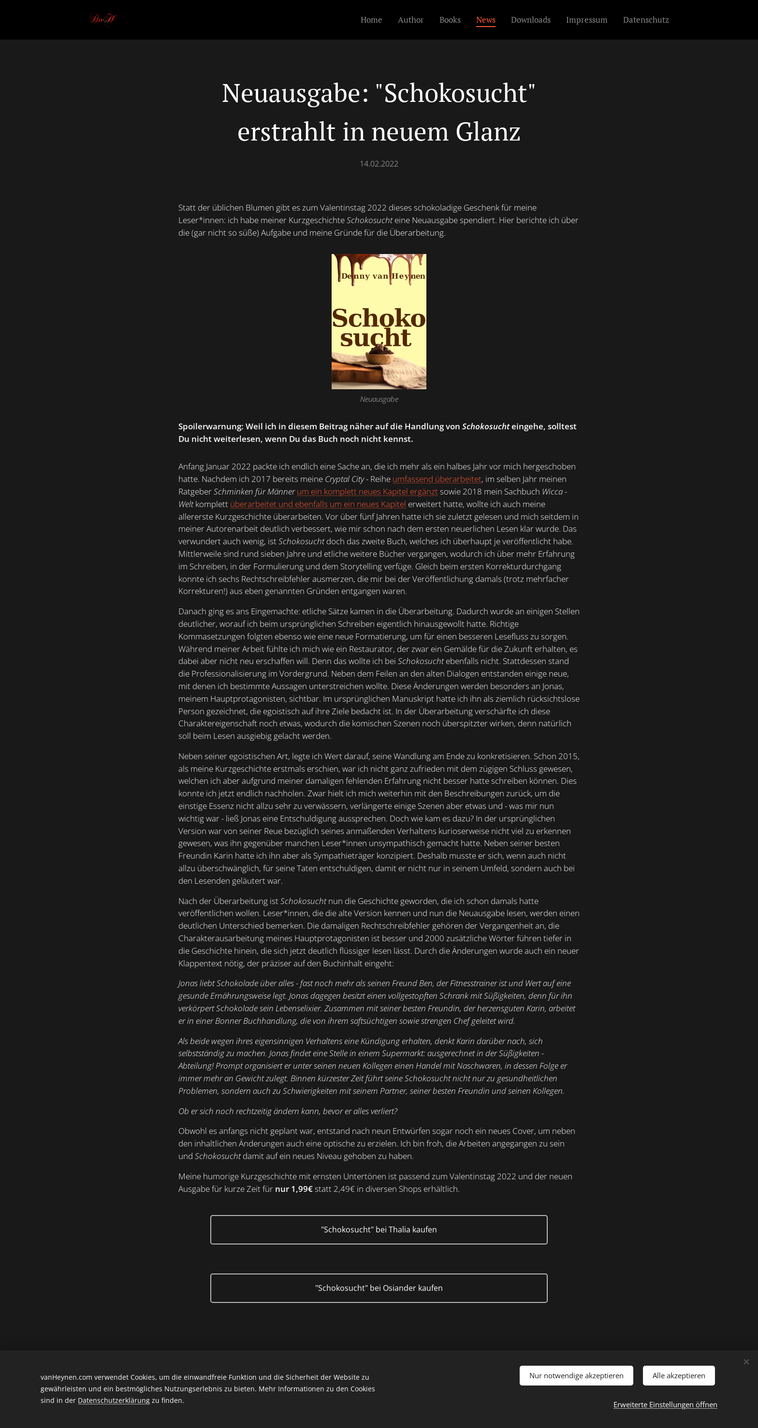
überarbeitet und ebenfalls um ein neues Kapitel (318, 503)
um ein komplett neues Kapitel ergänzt (367, 491)
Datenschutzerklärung (114, 1398)
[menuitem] (374, 20)
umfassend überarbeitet (437, 478)
